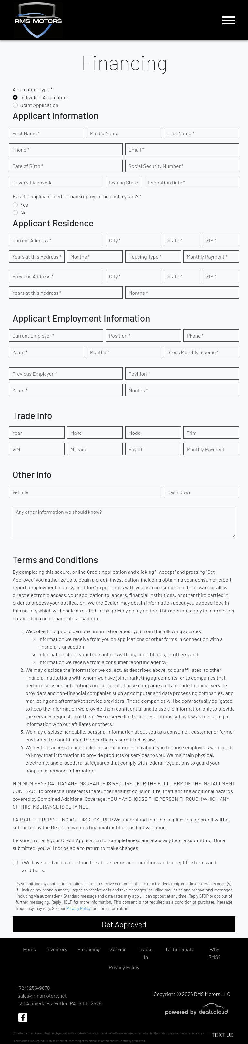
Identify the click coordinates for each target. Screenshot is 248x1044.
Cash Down (179, 492)
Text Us (222, 1035)
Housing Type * (145, 257)
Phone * (20, 149)
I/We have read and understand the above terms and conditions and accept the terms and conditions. (118, 866)
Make (76, 433)
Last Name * (180, 133)
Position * (119, 336)
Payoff (136, 449)
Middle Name (104, 133)
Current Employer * (33, 336)
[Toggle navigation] (229, 20)
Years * (19, 352)
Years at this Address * (36, 257)
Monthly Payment (206, 449)
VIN (16, 449)
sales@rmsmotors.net (42, 995)
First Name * (26, 133)
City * (115, 240)
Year (17, 433)
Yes (24, 205)
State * (174, 240)
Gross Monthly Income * (193, 352)
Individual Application (44, 97)
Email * (136, 149)
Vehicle (20, 492)
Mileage (79, 449)
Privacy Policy (79, 908)
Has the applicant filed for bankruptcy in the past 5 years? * (77, 196)
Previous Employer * (34, 374)
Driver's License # (32, 182)
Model (135, 433)
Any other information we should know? (59, 512)
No (23, 212)
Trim (192, 433)
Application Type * (33, 89)
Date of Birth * (27, 166)
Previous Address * (33, 276)
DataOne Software (111, 1033)
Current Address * (31, 240)
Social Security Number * (156, 166)
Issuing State (123, 182)
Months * (80, 257)
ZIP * (211, 240)
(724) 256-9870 (34, 988)
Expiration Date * (166, 182)
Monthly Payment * (207, 257)
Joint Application (39, 105)
